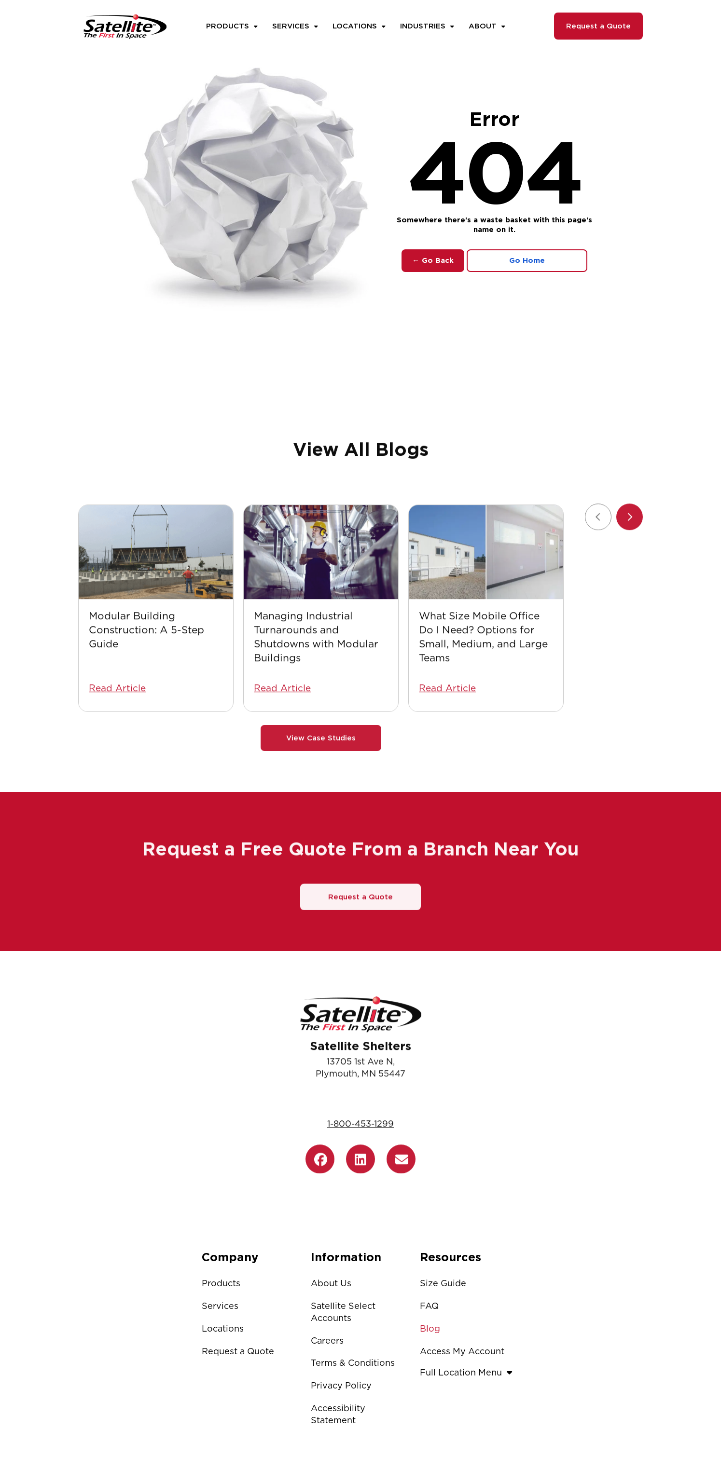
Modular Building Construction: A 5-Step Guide (146, 674)
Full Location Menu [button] (468, 1372)
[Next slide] (629, 561)
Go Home (527, 260)
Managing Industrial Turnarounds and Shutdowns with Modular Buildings (316, 681)
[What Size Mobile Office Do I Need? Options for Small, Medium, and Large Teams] (486, 597)
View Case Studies (321, 782)
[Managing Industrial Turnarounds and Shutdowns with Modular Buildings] (321, 597)
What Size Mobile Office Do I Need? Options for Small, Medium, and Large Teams (483, 681)
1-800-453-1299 (360, 1169)
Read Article (117, 732)
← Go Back (433, 260)
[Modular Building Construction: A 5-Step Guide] (156, 597)
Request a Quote (598, 26)
